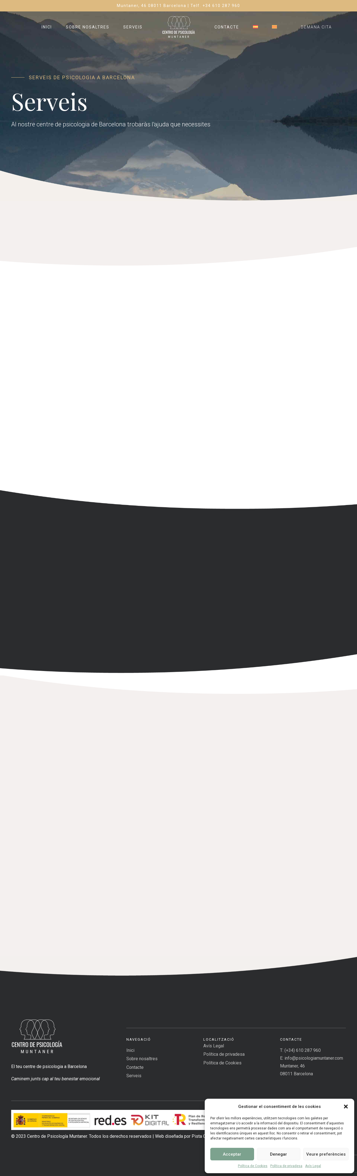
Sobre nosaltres (87, 27)
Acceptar (232, 1154)
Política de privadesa (286, 1166)
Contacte (226, 27)
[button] (346, 1106)
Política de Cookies (252, 1166)
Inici (47, 27)
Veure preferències (326, 1154)
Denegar (278, 1154)
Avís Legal (313, 1166)
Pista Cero (202, 1136)
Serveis (133, 27)
